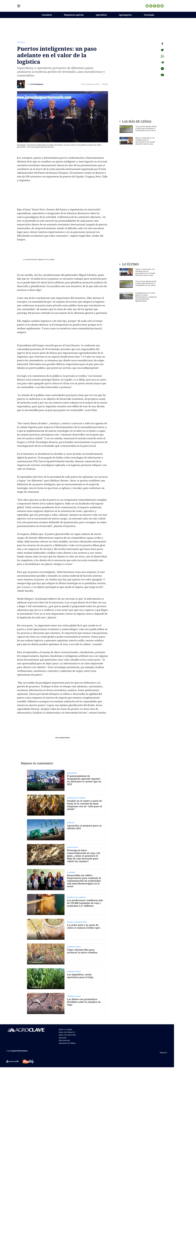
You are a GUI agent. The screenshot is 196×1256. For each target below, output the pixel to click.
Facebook (154, 6)
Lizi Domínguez (47, 84)
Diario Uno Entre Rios (78, 1035)
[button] (18, 6)
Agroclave (32, 42)
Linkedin (158, 6)
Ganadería (47, 15)
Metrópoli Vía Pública (78, 1043)
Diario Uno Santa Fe (78, 1032)
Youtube (162, 6)
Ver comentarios (73, 738)
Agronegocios (125, 15)
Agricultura (101, 15)
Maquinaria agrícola (74, 15)
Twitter (147, 6)
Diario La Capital (76, 1029)
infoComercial (75, 1040)
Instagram (151, 6)
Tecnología (149, 15)
